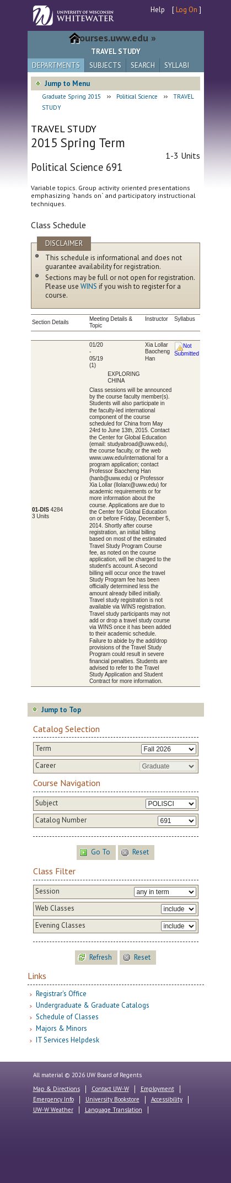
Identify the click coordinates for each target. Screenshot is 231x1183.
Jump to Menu (67, 83)
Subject (46, 803)
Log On (186, 9)
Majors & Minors (61, 1028)
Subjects (105, 65)
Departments (56, 65)
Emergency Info (53, 1099)
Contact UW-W (110, 1089)
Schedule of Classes (67, 1016)
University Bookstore (112, 1099)
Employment (157, 1089)
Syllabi (176, 65)
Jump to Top (61, 709)
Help (158, 9)
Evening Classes (60, 925)
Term (43, 748)
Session (47, 891)
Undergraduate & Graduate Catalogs (92, 1005)
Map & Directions (56, 1089)
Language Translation (113, 1110)
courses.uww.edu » (115, 37)
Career (45, 765)
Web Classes (54, 908)
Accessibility (166, 1099)
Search (143, 65)
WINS (88, 286)
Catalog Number (61, 820)
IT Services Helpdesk (67, 1040)
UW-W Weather (53, 1110)
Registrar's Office (61, 993)
